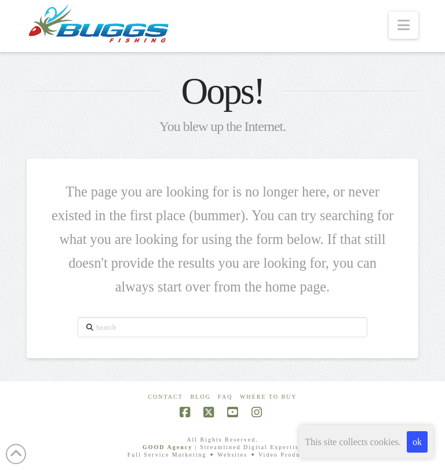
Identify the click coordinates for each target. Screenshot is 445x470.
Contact (165, 397)
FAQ (225, 397)
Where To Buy (268, 397)
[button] (403, 25)
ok (417, 442)
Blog (200, 397)
